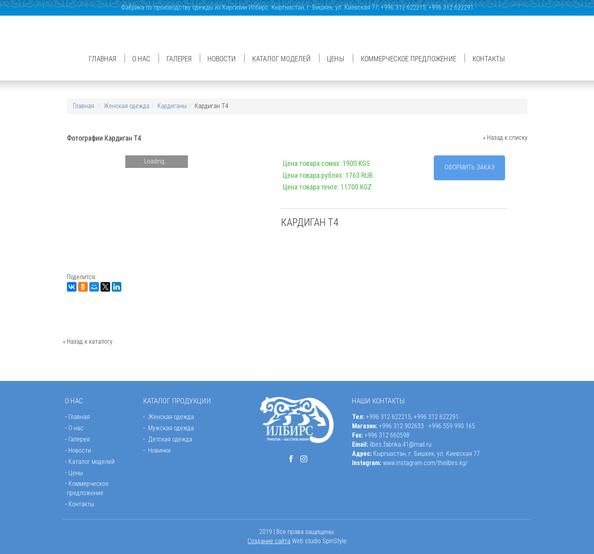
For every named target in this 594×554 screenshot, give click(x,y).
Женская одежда (126, 106)
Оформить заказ (470, 167)
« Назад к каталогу (88, 341)
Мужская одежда (171, 428)
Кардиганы (172, 106)
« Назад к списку (505, 137)
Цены (335, 58)
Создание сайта (269, 541)
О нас (141, 58)
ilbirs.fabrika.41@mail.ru (400, 444)
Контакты (488, 58)
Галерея (178, 58)
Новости (221, 58)
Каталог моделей (281, 58)
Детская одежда (170, 439)
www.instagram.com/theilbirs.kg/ (425, 463)
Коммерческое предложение (408, 58)
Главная (102, 58)
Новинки (159, 450)
